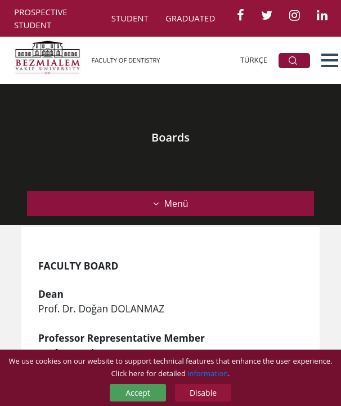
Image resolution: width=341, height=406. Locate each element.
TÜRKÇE (253, 60)
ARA (293, 60)
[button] (329, 60)
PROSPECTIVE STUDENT (41, 18)
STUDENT (130, 18)
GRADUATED (190, 18)
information (207, 373)
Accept (137, 392)
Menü (171, 203)
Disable (203, 392)
